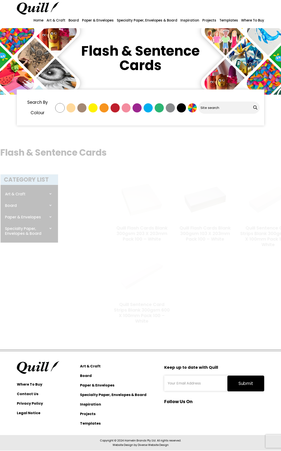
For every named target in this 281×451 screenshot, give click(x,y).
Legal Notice (28, 413)
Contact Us (27, 393)
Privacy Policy (30, 403)
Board (73, 20)
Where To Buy (252, 20)
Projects (209, 20)
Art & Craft (56, 20)
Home (38, 20)
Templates (228, 20)
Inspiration (189, 20)
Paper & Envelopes (98, 20)
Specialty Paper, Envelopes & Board (147, 20)
